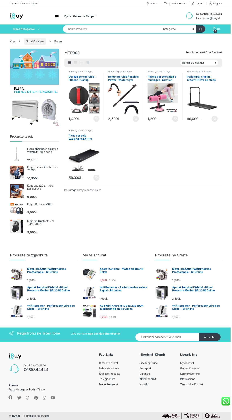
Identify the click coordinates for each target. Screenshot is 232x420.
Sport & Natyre (35, 41)
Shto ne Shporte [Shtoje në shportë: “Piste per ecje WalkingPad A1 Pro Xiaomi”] (96, 178)
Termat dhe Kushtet (191, 384)
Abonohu (209, 337)
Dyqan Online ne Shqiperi (24, 3)
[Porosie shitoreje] (199, 63)
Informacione (187, 378)
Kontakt (144, 384)
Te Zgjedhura (107, 378)
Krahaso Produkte (109, 373)
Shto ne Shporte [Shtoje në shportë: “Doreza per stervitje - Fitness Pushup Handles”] (96, 119)
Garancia (145, 373)
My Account (187, 363)
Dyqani (198, 3)
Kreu (12, 41)
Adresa (152, 3)
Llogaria (215, 3)
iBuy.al (15, 415)
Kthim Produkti (148, 378)
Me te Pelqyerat (108, 384)
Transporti (146, 368)
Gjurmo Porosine (175, 3)
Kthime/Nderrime (190, 373)
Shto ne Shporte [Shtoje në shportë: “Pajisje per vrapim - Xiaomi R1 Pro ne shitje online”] (215, 119)
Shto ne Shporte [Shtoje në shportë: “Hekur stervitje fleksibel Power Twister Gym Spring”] (136, 119)
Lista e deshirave (109, 368)
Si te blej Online (149, 363)
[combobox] (112, 29)
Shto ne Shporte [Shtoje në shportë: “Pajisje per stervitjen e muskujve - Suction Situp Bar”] (175, 119)
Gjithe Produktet (108, 363)
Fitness (72, 71)
